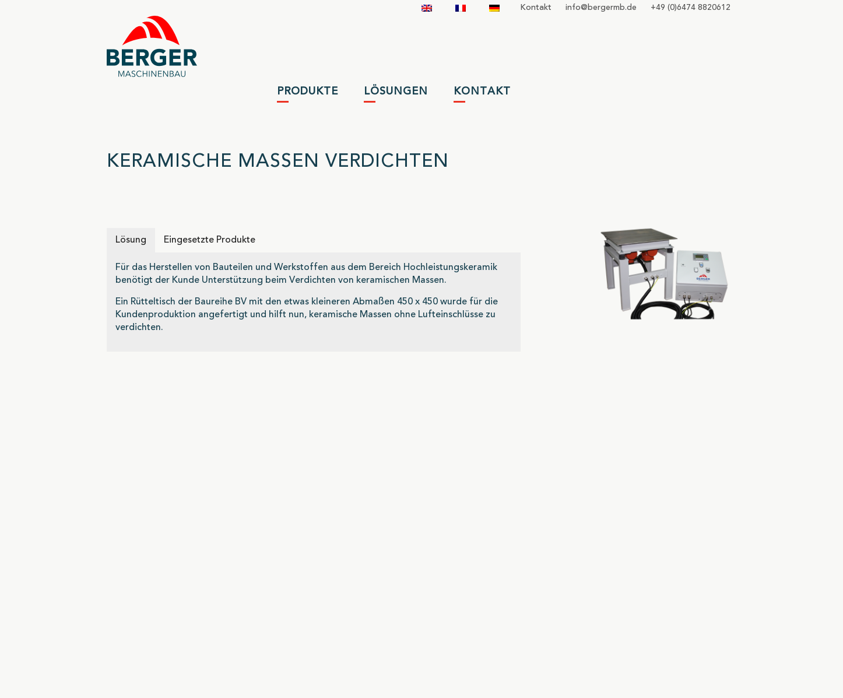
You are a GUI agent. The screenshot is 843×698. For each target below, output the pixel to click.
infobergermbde (601, 7)
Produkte (307, 91)
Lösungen (396, 91)
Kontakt (536, 7)
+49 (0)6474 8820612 (690, 7)
